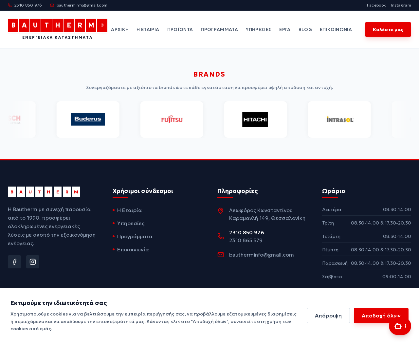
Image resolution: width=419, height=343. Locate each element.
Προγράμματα (219, 29)
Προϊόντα (180, 29)
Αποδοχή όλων (381, 315)
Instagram (401, 5)
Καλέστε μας (388, 29)
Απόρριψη (328, 315)
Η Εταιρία (148, 29)
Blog (305, 29)
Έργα (284, 29)
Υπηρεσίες (258, 29)
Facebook (376, 5)
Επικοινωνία (336, 29)
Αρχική (120, 29)
